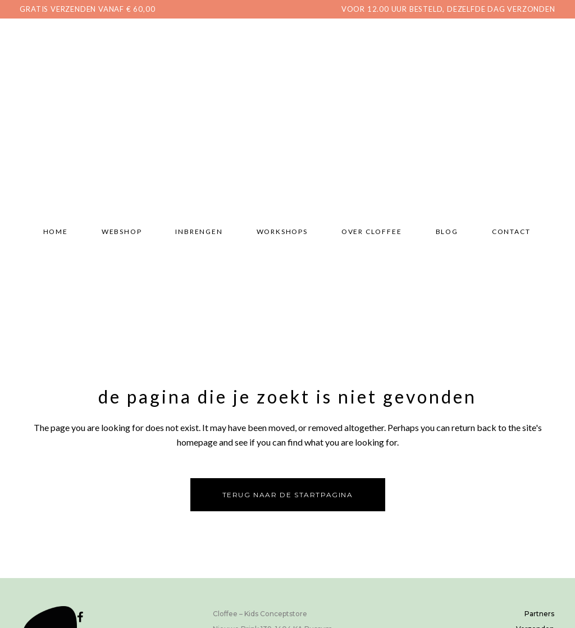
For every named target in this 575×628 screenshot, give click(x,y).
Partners (539, 613)
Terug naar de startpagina (287, 495)
